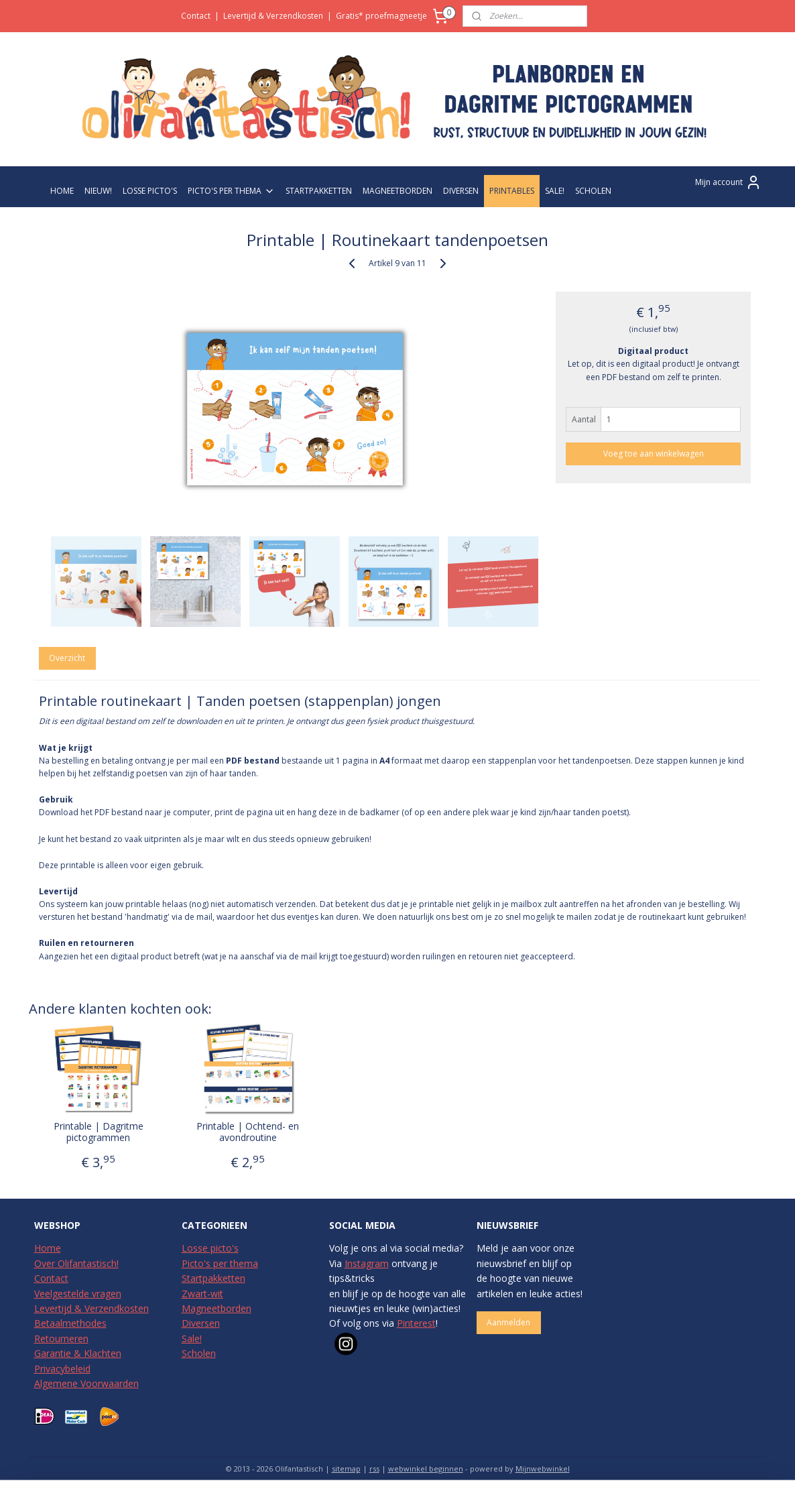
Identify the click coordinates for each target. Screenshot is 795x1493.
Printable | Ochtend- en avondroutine (247, 1132)
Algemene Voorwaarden (86, 1383)
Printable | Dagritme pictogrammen (98, 1132)
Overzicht (68, 658)
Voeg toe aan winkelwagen (653, 453)
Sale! (192, 1338)
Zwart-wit (202, 1293)
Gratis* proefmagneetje (381, 15)
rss (374, 1469)
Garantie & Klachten (77, 1353)
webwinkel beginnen (425, 1469)
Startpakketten (213, 1278)
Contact (195, 15)
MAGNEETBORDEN (397, 190)
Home (47, 1248)
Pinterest (416, 1323)
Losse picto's (210, 1248)
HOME (62, 190)
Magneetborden (216, 1308)
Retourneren (61, 1338)
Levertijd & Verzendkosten (273, 15)
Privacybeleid (62, 1368)
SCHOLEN (593, 190)
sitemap (346, 1469)
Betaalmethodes (70, 1323)
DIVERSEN (461, 190)
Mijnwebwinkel (542, 1469)
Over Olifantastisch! (76, 1263)
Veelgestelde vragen (77, 1293)
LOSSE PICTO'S (150, 190)
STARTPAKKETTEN (319, 190)
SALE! (554, 190)
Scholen (199, 1353)
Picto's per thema (220, 1263)
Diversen (201, 1323)
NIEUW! (98, 190)
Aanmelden (508, 1322)
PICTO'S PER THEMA (231, 190)
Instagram (367, 1263)
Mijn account (728, 182)
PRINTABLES (511, 190)
